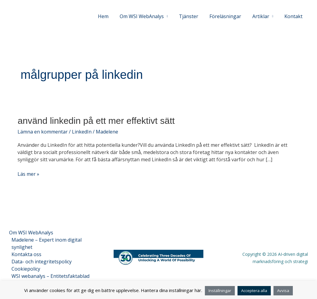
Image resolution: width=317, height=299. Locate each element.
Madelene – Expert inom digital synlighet (46, 243)
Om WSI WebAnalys (31, 232)
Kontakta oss (26, 254)
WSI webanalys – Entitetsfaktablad (50, 276)
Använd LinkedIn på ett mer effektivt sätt (96, 121)
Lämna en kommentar (43, 131)
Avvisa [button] (283, 290)
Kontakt (294, 16)
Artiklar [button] (262, 16)
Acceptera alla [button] (254, 290)
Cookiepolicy (25, 268)
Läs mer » (28, 173)
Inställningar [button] (220, 290)
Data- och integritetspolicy (41, 261)
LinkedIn (82, 131)
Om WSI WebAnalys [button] (148, 16)
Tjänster (193, 16)
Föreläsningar (228, 16)
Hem (111, 16)
